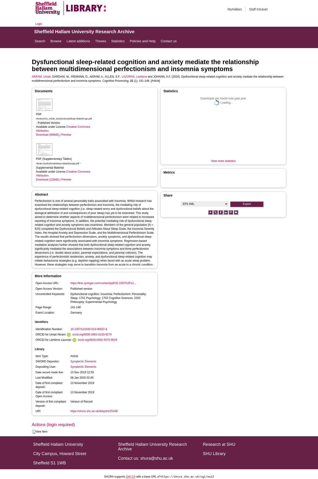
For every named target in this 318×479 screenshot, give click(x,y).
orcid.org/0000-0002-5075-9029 (97, 339)
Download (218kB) (47, 179)
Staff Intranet (258, 9)
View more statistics (223, 161)
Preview (66, 134)
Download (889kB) (47, 134)
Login (38, 24)
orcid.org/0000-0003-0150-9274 (92, 334)
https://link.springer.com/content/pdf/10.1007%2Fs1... (103, 283)
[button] (33, 432)
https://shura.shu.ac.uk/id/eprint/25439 (94, 411)
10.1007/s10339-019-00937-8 (88, 329)
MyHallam (235, 9)
